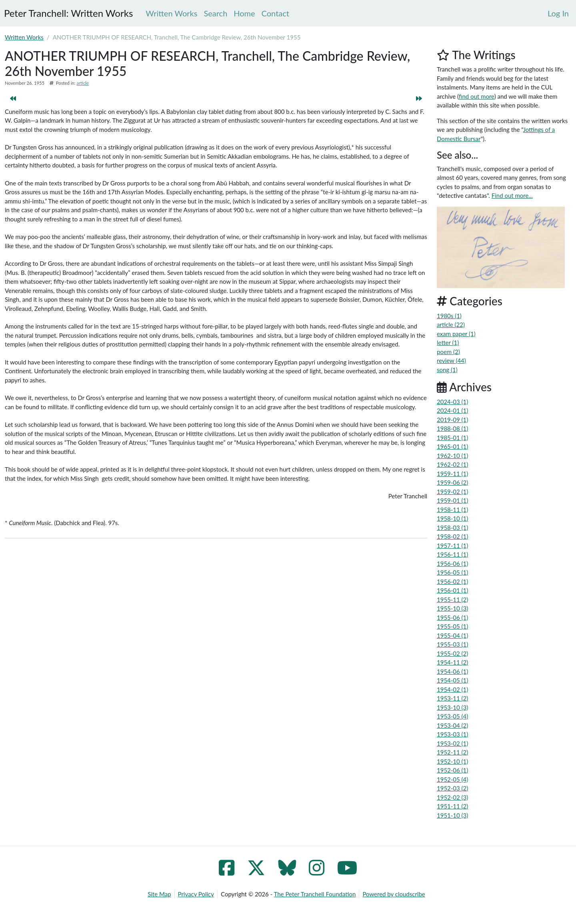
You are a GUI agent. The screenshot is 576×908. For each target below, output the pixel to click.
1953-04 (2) (452, 725)
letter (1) (448, 342)
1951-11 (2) (452, 806)
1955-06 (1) (452, 617)
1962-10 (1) (452, 455)
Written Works (24, 37)
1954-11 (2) (452, 662)
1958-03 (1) (452, 527)
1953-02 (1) (452, 743)
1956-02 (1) (452, 581)
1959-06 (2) (452, 482)
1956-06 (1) (452, 563)
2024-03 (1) (452, 401)
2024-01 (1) (452, 410)
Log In (558, 13)
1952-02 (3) (452, 797)
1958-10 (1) (452, 518)
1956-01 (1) (452, 590)
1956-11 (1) (452, 554)
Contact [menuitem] (275, 13)
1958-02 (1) (452, 536)
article (82, 83)
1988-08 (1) (452, 428)
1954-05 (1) (452, 680)
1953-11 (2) (452, 698)
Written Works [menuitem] (171, 13)
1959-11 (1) (452, 473)
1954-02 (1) (452, 689)
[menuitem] (558, 13)
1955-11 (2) (452, 599)
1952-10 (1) (452, 761)
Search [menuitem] (215, 13)
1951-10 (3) (452, 815)
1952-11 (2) (452, 752)
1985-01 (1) (452, 437)
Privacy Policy (196, 894)
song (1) (447, 369)
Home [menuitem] (244, 13)
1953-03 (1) (452, 734)
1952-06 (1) (452, 770)
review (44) (451, 360)
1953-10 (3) (452, 707)
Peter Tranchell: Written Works (68, 13)
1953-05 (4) (452, 716)
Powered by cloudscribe (393, 894)
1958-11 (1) (452, 509)
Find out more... (512, 195)
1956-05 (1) (452, 572)
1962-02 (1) (452, 464)
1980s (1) (449, 315)
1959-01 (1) (452, 500)
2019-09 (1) (452, 419)
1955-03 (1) (452, 644)
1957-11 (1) (452, 545)
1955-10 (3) (452, 608)
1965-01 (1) (452, 446)
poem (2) (448, 351)
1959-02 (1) (452, 491)
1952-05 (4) (452, 779)
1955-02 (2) (452, 653)
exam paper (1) (456, 333)
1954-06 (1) (452, 671)
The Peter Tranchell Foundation (315, 894)
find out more (476, 96)
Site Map (159, 894)
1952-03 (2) (452, 788)
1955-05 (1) (452, 626)
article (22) (451, 324)
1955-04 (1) (452, 635)
